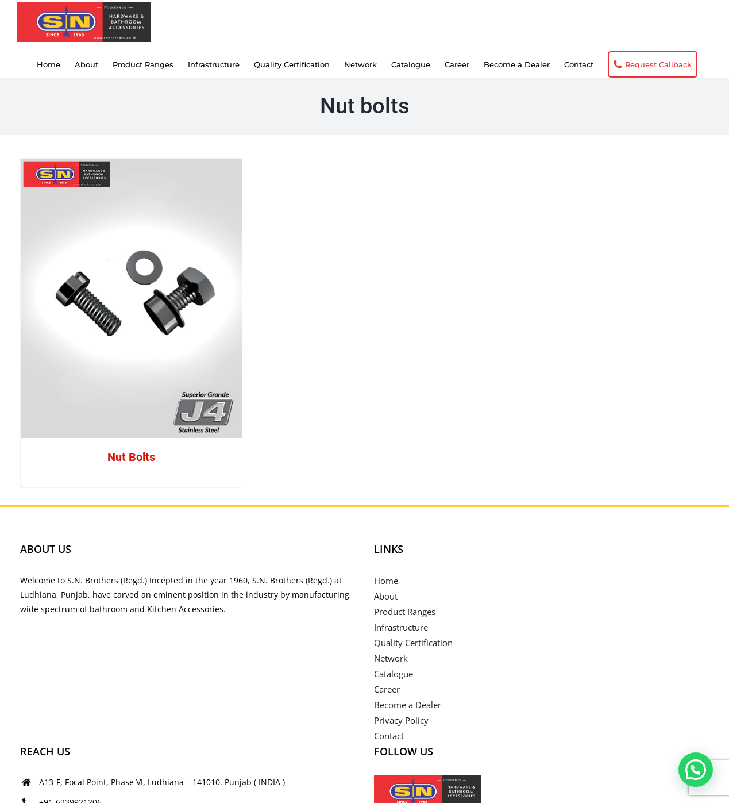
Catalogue (393, 673)
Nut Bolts (131, 457)
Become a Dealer (407, 704)
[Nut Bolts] (131, 298)
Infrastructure (401, 627)
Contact (389, 735)
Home (386, 580)
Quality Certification (413, 642)
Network (391, 658)
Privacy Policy (401, 720)
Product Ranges (404, 611)
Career (387, 689)
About (386, 596)
